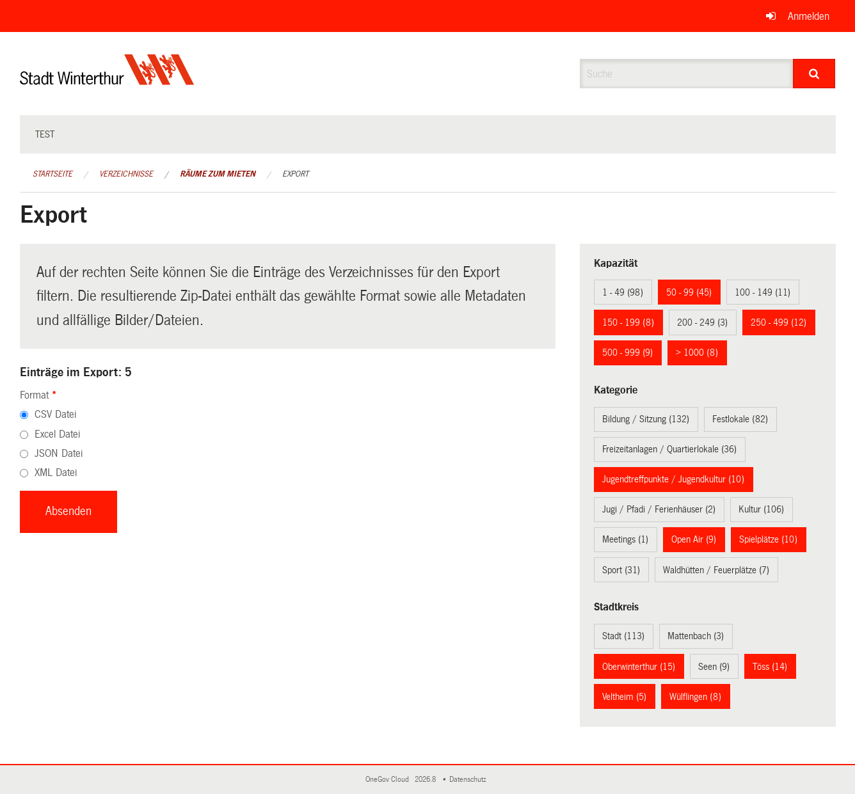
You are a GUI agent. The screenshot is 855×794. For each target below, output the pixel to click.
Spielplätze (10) (768, 539)
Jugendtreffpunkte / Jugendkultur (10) (673, 479)
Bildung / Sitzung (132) (645, 419)
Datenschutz (469, 779)
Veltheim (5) (624, 697)
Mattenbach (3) (695, 636)
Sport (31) (621, 570)
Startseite (52, 174)
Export (295, 174)
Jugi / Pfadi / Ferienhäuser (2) (658, 509)
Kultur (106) (761, 509)
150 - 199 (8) (628, 322)
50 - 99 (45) (689, 292)
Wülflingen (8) (695, 697)
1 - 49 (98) (622, 292)
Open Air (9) (693, 539)
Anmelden (808, 16)
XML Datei (56, 472)
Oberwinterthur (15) (638, 667)
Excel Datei (57, 434)
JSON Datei (59, 453)
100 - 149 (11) (762, 292)
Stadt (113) (623, 636)
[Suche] (814, 73)
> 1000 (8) (697, 352)
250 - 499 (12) (778, 322)
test (44, 134)
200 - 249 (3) (702, 322)
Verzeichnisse (126, 174)
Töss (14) (770, 667)
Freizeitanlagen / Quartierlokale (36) (669, 449)
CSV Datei (55, 414)
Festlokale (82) (740, 419)
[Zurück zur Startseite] (107, 80)
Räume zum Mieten (217, 174)
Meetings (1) (625, 539)
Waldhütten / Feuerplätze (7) (716, 570)
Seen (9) (714, 667)
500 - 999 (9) (627, 352)
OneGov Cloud (389, 779)
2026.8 (426, 779)
